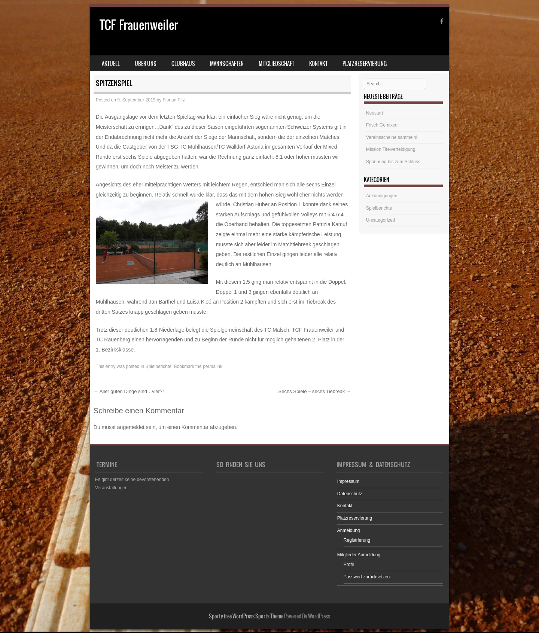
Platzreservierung (364, 64)
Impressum (348, 481)
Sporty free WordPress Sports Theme (246, 616)
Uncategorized (380, 220)
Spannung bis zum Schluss (393, 161)
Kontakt (318, 64)
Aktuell (111, 64)
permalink (212, 366)
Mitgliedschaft (276, 64)
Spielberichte (158, 366)
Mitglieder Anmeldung (358, 554)
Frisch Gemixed (382, 125)
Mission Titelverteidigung (390, 149)
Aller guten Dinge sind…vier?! (129, 391)
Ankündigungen (381, 195)
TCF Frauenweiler (139, 25)
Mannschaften (227, 64)
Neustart (374, 113)
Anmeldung (348, 530)
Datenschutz (349, 493)
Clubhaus (183, 64)
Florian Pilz (174, 100)
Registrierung (357, 540)
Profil (349, 564)
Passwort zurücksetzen (367, 576)
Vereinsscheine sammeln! (391, 137)
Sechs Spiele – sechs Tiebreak (314, 391)
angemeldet (130, 427)
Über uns (145, 64)
